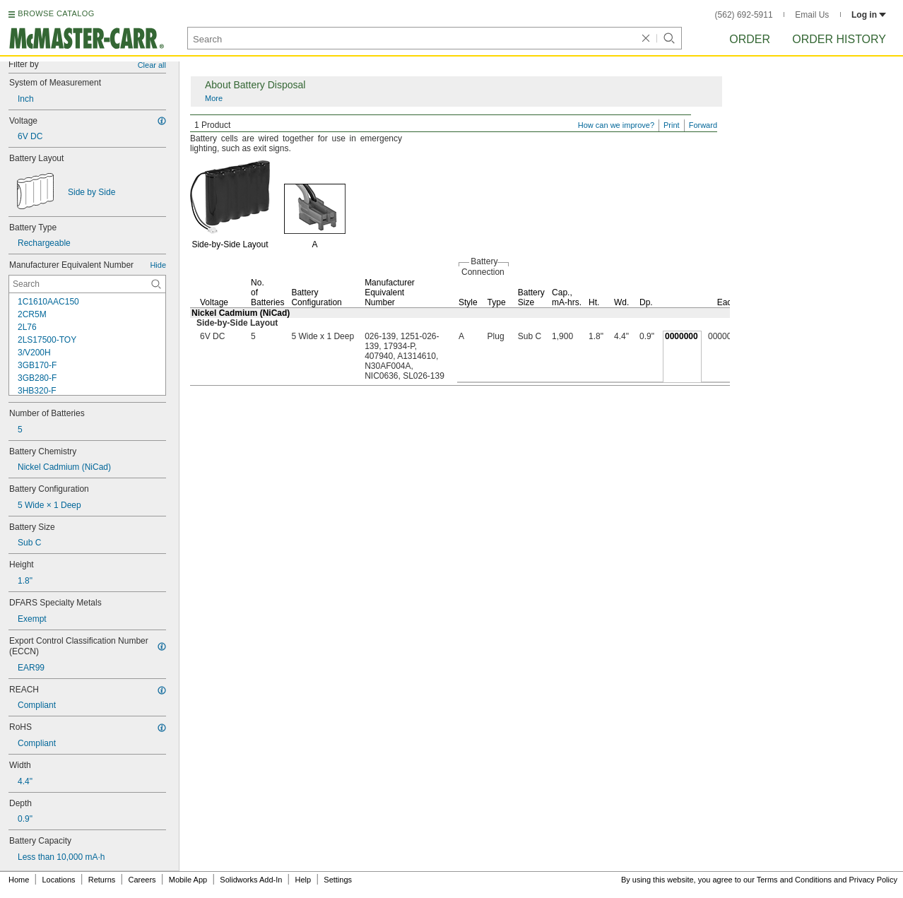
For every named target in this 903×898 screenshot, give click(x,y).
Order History (839, 39)
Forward (703, 125)
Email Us (812, 15)
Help (303, 879)
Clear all (152, 65)
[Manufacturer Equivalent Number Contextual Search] (87, 284)
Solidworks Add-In (251, 879)
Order (749, 39)
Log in (868, 15)
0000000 (681, 336)
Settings (338, 879)
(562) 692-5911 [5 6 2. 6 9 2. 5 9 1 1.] (744, 15)
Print (671, 125)
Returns (102, 879)
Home (18, 879)
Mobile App (188, 879)
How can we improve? (616, 125)
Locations (59, 879)
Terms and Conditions (794, 879)
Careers (141, 879)
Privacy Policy (873, 879)
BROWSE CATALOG (56, 13)
